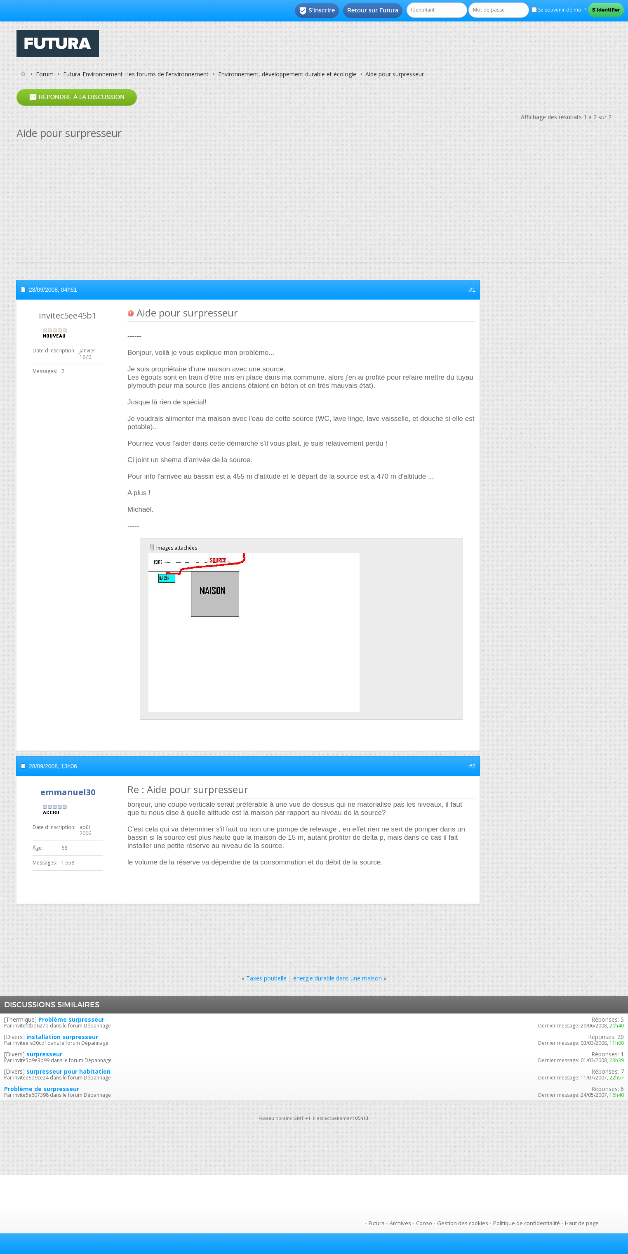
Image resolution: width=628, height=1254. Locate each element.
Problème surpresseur (71, 1019)
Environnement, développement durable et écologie (287, 74)
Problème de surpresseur (41, 1089)
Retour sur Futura (372, 10)
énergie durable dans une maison (337, 978)
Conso (424, 1223)
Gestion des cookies (462, 1223)
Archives (400, 1223)
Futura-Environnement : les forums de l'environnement (136, 74)
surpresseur (44, 1054)
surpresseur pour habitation (68, 1071)
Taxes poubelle (266, 978)
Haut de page (582, 1223)
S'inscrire (317, 11)
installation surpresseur (62, 1037)
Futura (377, 1223)
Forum (45, 74)
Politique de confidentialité (526, 1223)
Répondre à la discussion (77, 97)
